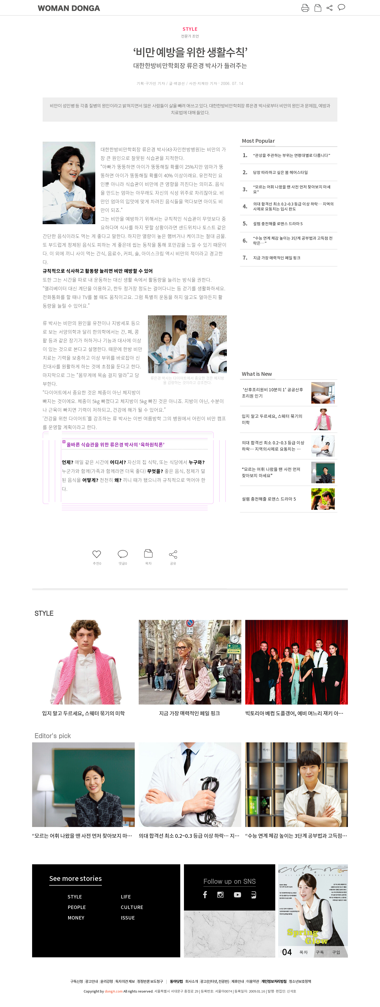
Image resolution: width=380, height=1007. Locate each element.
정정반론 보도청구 (150, 981)
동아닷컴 (176, 981)
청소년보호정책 (300, 981)
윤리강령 (106, 981)
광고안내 (91, 981)
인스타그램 (220, 895)
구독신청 (76, 981)
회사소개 (191, 981)
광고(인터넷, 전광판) (214, 981)
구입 (336, 952)
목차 (303, 952)
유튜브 (237, 895)
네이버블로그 (254, 895)
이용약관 (252, 981)
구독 (320, 952)
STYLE (190, 29)
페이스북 (205, 895)
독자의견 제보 (125, 981)
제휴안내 (237, 981)
